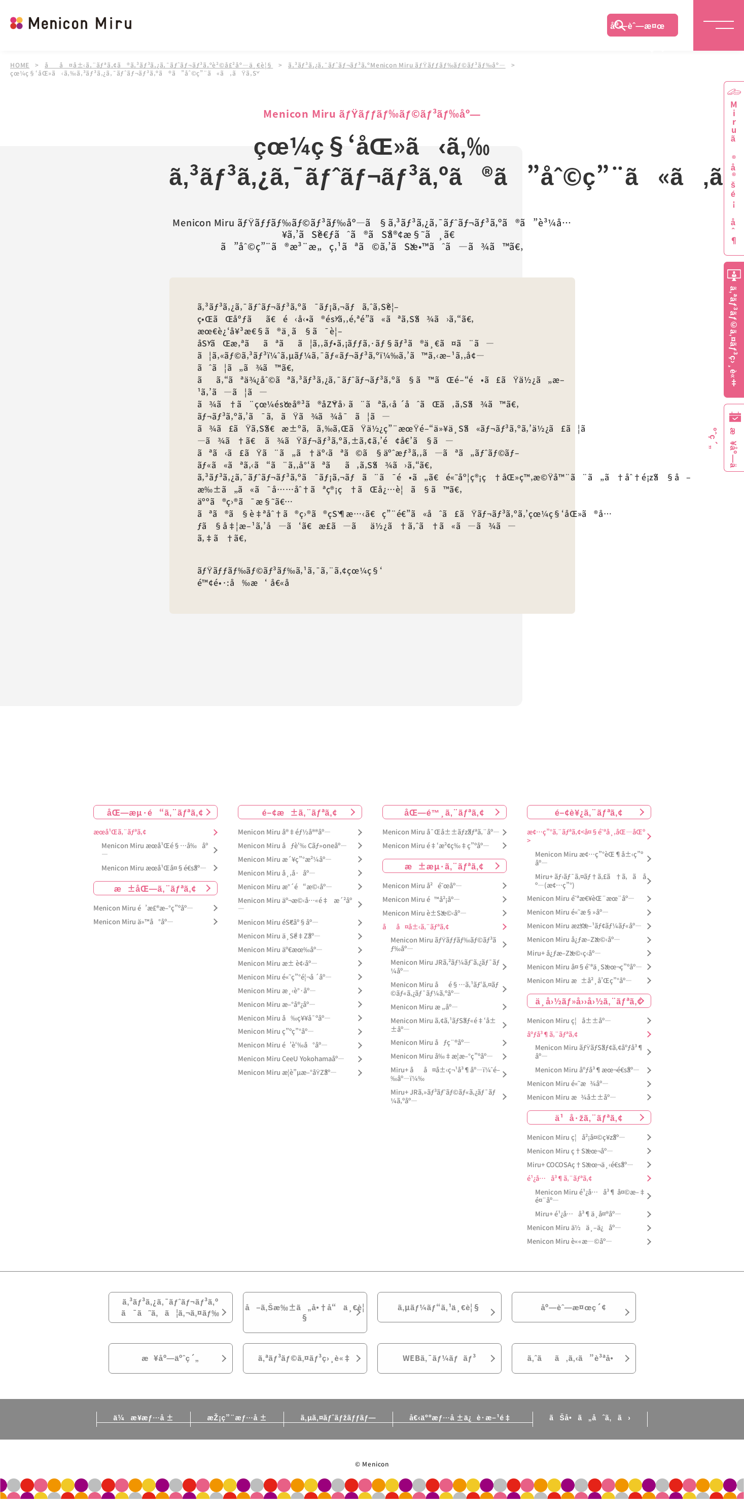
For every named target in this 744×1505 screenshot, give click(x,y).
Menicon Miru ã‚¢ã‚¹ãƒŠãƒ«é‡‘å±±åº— (443, 1025)
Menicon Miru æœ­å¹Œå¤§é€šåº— (153, 868)
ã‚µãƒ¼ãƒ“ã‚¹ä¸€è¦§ (439, 1309)
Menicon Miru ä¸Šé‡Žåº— (279, 936)
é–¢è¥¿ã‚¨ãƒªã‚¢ (589, 812)
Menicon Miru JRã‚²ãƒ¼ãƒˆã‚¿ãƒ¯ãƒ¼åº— (445, 966)
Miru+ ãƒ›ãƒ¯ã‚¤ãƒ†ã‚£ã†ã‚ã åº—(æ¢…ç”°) (590, 881)
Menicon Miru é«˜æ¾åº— (568, 1083)
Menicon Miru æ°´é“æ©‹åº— (285, 887)
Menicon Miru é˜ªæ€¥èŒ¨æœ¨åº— (580, 898)
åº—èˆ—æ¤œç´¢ (637, 28)
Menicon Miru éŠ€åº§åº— (278, 922)
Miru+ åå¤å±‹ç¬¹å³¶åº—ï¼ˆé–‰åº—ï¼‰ (445, 1074)
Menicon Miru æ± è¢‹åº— (277, 963)
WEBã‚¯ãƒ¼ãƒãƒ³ (439, 1366)
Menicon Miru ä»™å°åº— (133, 921)
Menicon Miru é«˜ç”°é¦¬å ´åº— (285, 977)
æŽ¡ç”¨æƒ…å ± (233, 1427)
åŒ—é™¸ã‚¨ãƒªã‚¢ (444, 812)
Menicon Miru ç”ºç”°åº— (276, 1031)
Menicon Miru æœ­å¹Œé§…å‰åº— (154, 850)
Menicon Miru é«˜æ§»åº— (568, 912)
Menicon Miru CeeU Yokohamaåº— (291, 1059)
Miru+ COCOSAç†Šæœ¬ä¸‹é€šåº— (580, 1165)
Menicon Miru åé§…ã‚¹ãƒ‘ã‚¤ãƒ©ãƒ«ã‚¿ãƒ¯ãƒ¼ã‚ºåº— (445, 989)
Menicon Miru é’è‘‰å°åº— (283, 1045)
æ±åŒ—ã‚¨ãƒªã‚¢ (155, 888)
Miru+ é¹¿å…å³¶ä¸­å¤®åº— (578, 1214)
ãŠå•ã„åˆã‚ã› (597, 1427)
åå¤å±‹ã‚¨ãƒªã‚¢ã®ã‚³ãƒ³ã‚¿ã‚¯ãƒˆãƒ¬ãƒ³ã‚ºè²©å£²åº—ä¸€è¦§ (159, 65)
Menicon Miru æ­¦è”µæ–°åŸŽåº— (287, 1072)
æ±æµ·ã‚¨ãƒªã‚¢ (444, 866)
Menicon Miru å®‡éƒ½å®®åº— (284, 832)
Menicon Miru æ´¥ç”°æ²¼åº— (285, 859)
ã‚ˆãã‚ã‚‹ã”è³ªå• (573, 1366)
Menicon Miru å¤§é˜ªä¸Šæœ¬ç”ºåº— (584, 967)
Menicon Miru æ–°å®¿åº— (276, 1004)
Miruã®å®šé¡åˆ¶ (734, 172)
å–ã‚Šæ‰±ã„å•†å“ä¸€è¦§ (304, 1315)
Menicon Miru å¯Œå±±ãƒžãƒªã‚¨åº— (441, 832)
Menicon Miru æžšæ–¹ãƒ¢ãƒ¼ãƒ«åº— (584, 926)
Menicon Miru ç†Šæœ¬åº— (570, 1151)
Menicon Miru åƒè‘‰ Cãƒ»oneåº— (292, 846)
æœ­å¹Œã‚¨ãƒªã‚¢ (119, 832)
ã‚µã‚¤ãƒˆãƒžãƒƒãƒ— (338, 1427)
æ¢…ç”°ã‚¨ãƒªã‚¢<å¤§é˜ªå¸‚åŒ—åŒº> (586, 836)
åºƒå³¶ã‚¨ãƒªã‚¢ (552, 1034)
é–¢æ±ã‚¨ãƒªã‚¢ (300, 812)
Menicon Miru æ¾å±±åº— (571, 1097)
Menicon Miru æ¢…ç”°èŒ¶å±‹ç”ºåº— (589, 858)
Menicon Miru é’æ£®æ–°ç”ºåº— (143, 908)
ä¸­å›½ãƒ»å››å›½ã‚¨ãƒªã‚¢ (589, 1001)
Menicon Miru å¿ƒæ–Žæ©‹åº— (573, 939)
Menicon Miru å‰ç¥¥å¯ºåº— (284, 1017)
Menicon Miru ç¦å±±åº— (569, 1021)
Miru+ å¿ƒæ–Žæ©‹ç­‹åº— (564, 953)
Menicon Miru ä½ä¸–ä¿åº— (574, 1227)
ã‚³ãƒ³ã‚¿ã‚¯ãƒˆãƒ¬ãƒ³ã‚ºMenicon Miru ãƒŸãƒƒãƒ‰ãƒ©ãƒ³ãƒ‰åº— (397, 65)
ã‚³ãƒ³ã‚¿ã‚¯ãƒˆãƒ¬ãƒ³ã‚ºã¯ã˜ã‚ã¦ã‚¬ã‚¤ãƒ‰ (170, 1310)
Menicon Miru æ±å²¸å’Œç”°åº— (579, 980)
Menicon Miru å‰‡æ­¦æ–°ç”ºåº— (442, 1056)
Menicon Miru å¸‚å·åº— (276, 873)
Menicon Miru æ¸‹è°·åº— (277, 991)
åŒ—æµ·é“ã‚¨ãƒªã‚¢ (155, 812)
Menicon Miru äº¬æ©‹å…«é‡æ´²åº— (295, 904)
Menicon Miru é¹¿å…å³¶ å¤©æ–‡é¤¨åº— (590, 1196)
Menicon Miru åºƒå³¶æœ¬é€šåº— (587, 1070)
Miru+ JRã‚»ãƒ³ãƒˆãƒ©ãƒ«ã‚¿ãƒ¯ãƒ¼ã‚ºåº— (443, 1096)
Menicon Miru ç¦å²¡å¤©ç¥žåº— (576, 1137)
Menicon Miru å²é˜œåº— (422, 886)
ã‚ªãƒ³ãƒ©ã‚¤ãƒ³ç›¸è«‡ (305, 1366)
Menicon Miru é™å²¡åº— (421, 899)
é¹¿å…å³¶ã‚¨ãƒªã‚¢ (559, 1178)
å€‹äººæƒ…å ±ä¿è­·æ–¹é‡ (466, 1427)
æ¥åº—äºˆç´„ (170, 1366)
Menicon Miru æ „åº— (424, 1007)
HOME (19, 65)
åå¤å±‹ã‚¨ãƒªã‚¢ (415, 926)
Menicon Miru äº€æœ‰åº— (280, 950)
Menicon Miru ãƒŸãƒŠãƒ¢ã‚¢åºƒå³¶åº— (589, 1052)
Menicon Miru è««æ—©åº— (569, 1241)
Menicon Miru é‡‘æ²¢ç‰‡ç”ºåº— (435, 846)
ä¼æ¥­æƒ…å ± (137, 1427)
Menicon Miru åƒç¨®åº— (430, 1042)
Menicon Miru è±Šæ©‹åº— (424, 913)
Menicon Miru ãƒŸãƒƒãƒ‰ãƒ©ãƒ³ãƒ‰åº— (444, 944)
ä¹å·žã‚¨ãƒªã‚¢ (588, 1117)
